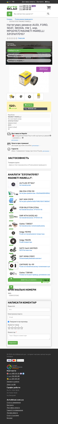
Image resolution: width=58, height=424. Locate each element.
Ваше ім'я (11, 306)
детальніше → (15, 140)
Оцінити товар (13, 325)
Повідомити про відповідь (18, 322)
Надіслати (12, 343)
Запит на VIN (11, 384)
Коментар (12, 332)
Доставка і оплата (28, 2)
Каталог (9, 418)
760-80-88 (25, 8)
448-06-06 (25, 6)
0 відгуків (21, 38)
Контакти (40, 2)
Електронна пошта (15, 314)
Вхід (47, 2)
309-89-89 (25, 10)
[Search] (48, 14)
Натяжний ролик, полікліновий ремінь (32, 226)
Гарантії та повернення (15, 410)
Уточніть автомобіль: (11, 44)
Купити (28, 105)
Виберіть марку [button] (15, 56)
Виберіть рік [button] (14, 50)
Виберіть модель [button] (16, 61)
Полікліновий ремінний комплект (30, 258)
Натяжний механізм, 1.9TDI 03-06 (30, 210)
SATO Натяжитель (25, 250)
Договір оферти (12, 413)
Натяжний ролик (25, 185)
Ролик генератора (25, 242)
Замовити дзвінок (13, 382)
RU (13, 2)
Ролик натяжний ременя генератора (31, 234)
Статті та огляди (13, 415)
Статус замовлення (14, 402)
